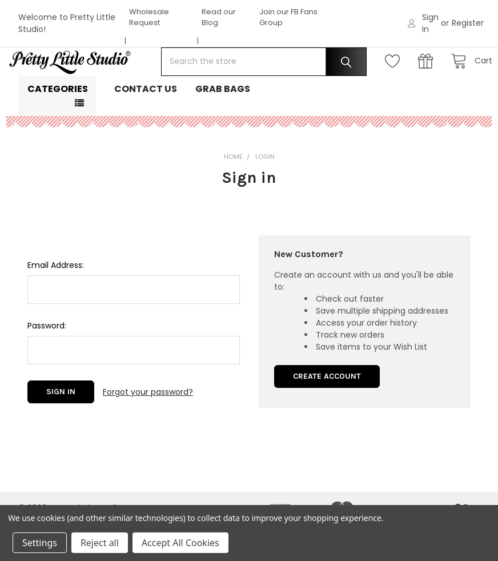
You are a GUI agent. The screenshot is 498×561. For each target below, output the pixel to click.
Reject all (100, 542)
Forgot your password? (148, 428)
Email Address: (55, 301)
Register (468, 23)
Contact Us (145, 125)
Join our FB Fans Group (288, 17)
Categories (57, 125)
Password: (46, 362)
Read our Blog (219, 17)
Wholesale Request (149, 17)
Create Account (327, 413)
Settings (39, 542)
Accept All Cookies (180, 542)
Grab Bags (222, 125)
